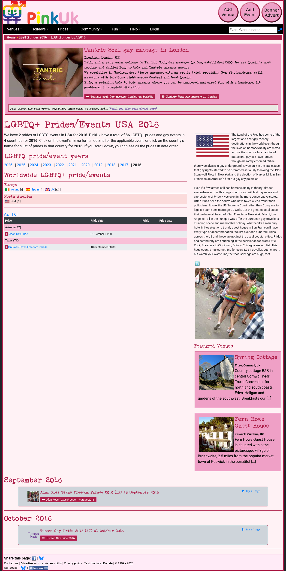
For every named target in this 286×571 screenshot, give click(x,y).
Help (134, 29)
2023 (47, 165)
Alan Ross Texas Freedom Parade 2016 (68, 499)
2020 (85, 165)
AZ (6, 214)
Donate (108, 563)
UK (49, 189)
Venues (13, 29)
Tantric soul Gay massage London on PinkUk (119, 97)
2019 (98, 165)
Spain (32, 189)
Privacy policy (73, 563)
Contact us (11, 563)
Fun (115, 29)
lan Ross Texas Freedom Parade (26, 247)
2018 (111, 165)
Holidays (38, 29)
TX (13, 214)
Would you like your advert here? (133, 109)
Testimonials (92, 563)
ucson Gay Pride (16, 234)
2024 (34, 165)
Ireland (12, 189)
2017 (124, 165)
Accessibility (53, 563)
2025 (21, 165)
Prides (63, 29)
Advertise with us (32, 563)
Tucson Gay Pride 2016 (58, 538)
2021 (73, 165)
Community (90, 29)
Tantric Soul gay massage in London (189, 97)
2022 (60, 165)
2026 (8, 165)
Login (154, 29)
